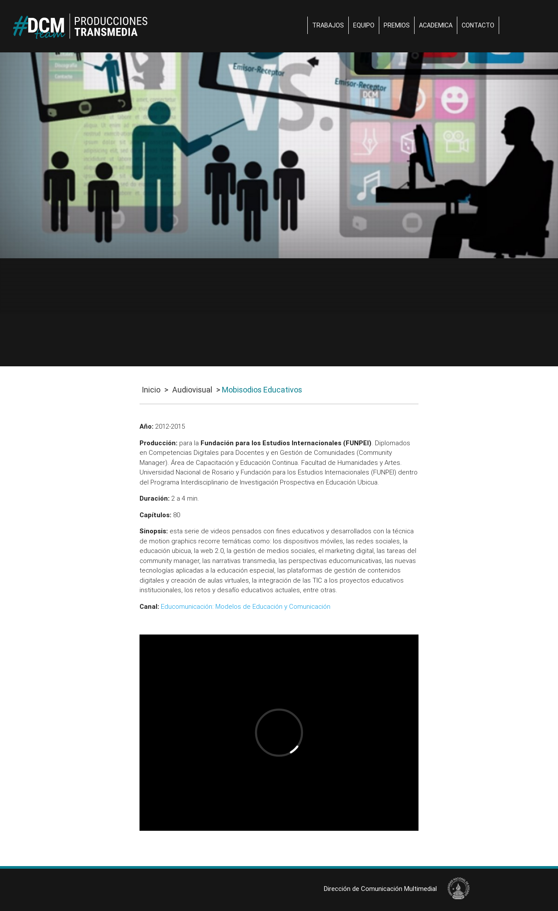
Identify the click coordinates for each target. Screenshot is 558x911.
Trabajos (328, 25)
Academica (436, 25)
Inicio (151, 390)
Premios (397, 25)
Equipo (363, 25)
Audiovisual (192, 390)
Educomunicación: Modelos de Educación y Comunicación (245, 606)
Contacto (478, 25)
